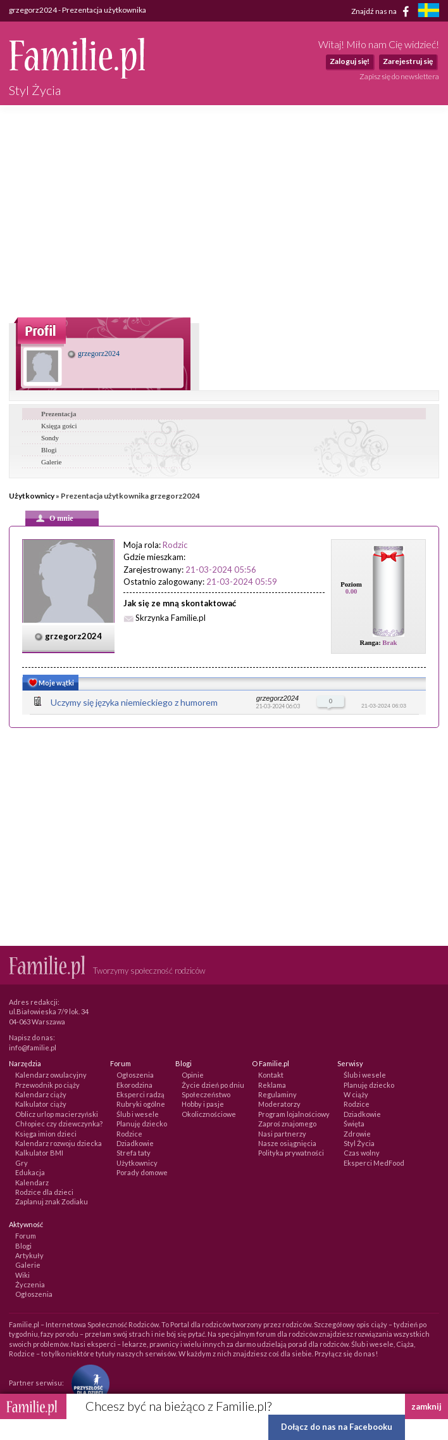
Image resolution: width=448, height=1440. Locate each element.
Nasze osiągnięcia (287, 1143)
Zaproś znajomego (287, 1123)
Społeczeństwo (206, 1094)
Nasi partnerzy (282, 1134)
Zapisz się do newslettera (399, 76)
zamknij (426, 1406)
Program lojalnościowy (294, 1114)
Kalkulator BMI (39, 1153)
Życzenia (30, 1284)
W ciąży (356, 1094)
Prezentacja (58, 413)
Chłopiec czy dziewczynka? (59, 1123)
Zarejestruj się (408, 61)
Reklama (272, 1085)
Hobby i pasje (203, 1104)
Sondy (50, 438)
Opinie (193, 1075)
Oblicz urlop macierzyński (56, 1114)
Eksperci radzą (140, 1094)
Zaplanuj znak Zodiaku (51, 1201)
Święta (354, 1123)
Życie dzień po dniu (213, 1085)
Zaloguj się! (350, 61)
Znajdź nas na (382, 11)
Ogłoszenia (135, 1075)
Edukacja (30, 1172)
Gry (21, 1163)
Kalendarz (32, 1182)
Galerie (51, 462)
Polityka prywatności (291, 1153)
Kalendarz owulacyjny (51, 1075)
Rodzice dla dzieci (44, 1192)
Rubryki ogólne (140, 1104)
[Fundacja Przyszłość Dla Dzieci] (87, 1383)
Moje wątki (50, 684)
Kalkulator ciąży (40, 1104)
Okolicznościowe (209, 1114)
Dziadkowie (135, 1143)
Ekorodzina (134, 1085)
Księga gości (59, 426)
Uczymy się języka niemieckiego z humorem (134, 702)
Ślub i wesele (137, 1114)
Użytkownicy (31, 495)
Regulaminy (277, 1094)
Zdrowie (357, 1134)
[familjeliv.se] (428, 11)
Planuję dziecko (141, 1123)
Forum (25, 1236)
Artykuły (29, 1255)
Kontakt (270, 1075)
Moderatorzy (279, 1104)
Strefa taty (133, 1153)
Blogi (48, 450)
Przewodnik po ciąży (47, 1085)
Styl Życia (359, 1143)
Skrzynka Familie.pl (170, 618)
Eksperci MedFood (374, 1163)
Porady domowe (142, 1172)
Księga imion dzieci (46, 1134)
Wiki (22, 1275)
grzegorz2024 (94, 353)
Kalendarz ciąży (40, 1094)
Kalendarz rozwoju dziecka (58, 1143)
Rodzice (129, 1134)
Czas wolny (362, 1153)
